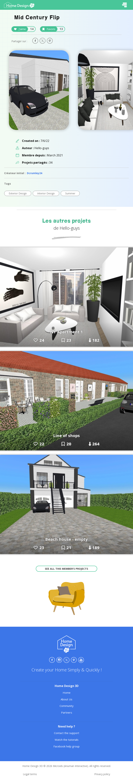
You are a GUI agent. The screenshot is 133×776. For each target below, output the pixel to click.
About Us (66, 699)
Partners (66, 712)
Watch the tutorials (66, 739)
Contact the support (66, 733)
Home (66, 692)
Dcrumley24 (34, 173)
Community (67, 706)
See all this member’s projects (66, 568)
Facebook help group (66, 746)
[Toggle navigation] (124, 4)
